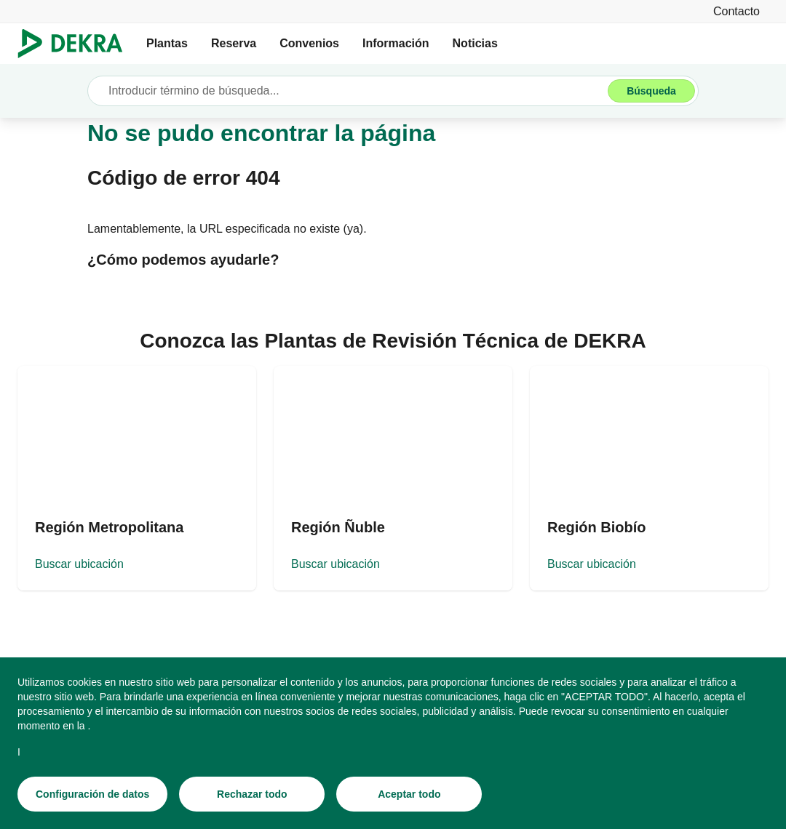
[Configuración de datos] (92, 794)
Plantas (167, 43)
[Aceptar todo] (409, 794)
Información (395, 43)
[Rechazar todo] (252, 794)
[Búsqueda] (651, 91)
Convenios (309, 43)
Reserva (233, 43)
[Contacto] (736, 11)
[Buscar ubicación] (136, 478)
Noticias (475, 43)
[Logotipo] (76, 43)
